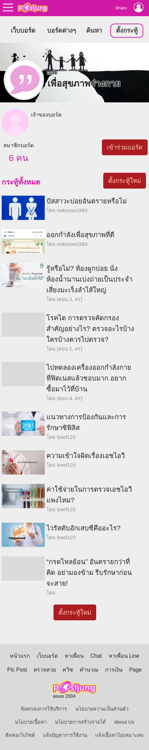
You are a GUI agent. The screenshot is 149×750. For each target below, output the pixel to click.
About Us (124, 722)
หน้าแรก (20, 656)
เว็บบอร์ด (23, 30)
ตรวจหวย (45, 670)
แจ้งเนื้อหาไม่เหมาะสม (119, 735)
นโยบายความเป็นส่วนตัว (101, 709)
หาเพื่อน (74, 656)
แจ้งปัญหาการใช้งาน (65, 735)
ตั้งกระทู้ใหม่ (124, 180)
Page (135, 670)
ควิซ (68, 670)
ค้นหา (94, 30)
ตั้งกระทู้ (127, 30)
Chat (96, 656)
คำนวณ (89, 670)
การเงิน (113, 670)
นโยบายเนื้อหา (31, 722)
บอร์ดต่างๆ (61, 30)
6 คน (18, 158)
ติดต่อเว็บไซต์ (20, 735)
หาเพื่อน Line (124, 656)
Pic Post (17, 670)
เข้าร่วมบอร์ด (125, 147)
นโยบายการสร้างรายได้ (80, 722)
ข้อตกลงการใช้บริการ (44, 709)
